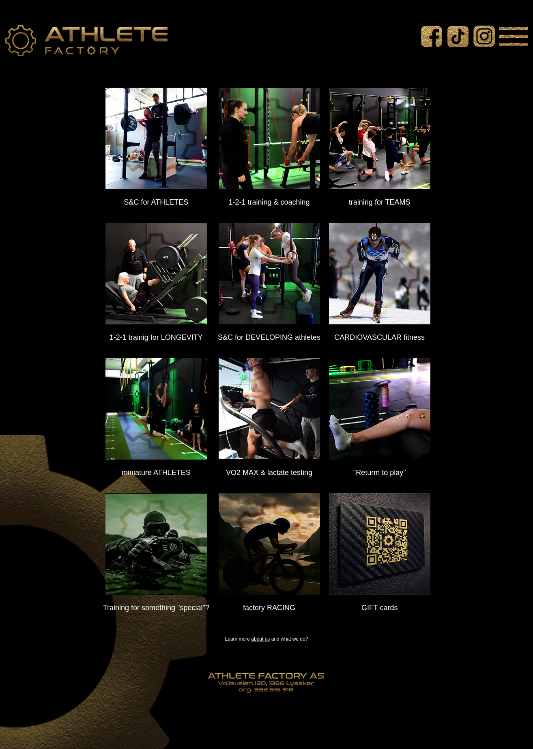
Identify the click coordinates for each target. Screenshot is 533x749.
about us (260, 639)
